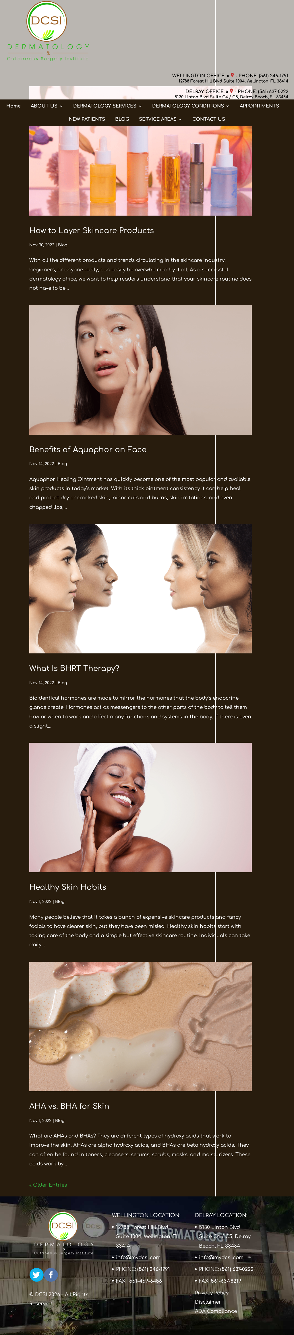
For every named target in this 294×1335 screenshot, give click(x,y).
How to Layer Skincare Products (91, 231)
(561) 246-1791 (273, 10)
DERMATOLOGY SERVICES (104, 49)
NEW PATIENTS (87, 63)
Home (13, 49)
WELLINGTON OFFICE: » (203, 10)
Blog (62, 245)
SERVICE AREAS (158, 63)
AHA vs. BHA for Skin (69, 1106)
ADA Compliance (216, 1311)
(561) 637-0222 (273, 25)
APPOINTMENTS (259, 49)
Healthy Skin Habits (67, 887)
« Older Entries (48, 1185)
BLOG (122, 63)
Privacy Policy (212, 1293)
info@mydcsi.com (138, 1257)
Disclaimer (208, 1302)
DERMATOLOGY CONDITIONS (188, 49)
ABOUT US (44, 49)
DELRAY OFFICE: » (209, 25)
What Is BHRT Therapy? (74, 668)
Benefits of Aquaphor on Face (87, 450)
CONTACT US (208, 63)
